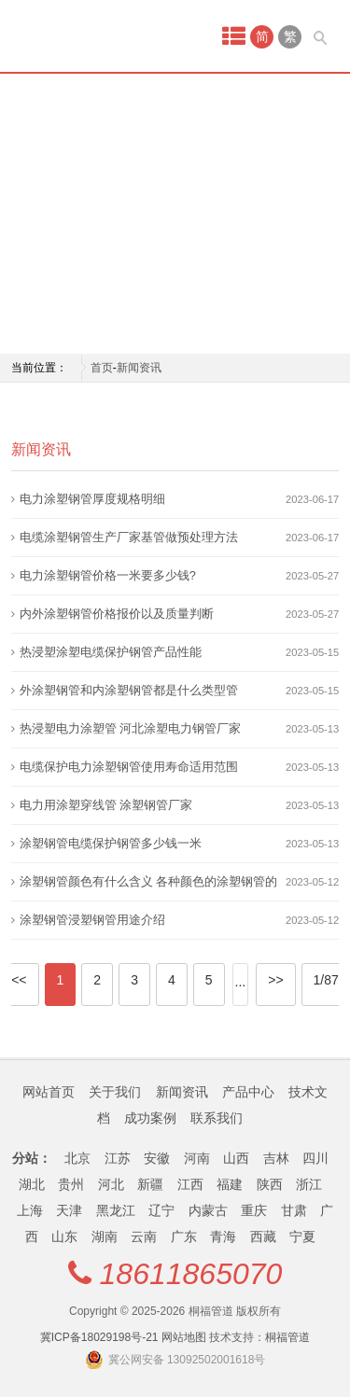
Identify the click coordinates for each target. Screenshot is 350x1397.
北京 (77, 1158)
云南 (144, 1236)
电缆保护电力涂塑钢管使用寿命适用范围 (129, 767)
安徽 (157, 1158)
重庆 (254, 1210)
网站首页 (48, 1091)
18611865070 (191, 1274)
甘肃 (294, 1210)
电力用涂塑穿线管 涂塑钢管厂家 (106, 805)
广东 (184, 1236)
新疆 (150, 1184)
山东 (64, 1236)
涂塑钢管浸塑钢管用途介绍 (92, 920)
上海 (30, 1210)
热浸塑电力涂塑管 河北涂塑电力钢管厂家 (131, 728)
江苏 (118, 1158)
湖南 (104, 1236)
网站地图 (183, 1337)
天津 (69, 1210)
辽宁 (161, 1210)
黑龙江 (115, 1210)
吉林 (276, 1158)
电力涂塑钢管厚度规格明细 (92, 499)
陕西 (270, 1184)
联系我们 (216, 1118)
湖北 (32, 1184)
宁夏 (302, 1236)
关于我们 (115, 1091)
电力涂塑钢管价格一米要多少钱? (108, 575)
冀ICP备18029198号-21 (99, 1337)
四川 (315, 1158)
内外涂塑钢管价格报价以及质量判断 (117, 614)
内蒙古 (208, 1210)
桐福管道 (287, 1337)
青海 (223, 1236)
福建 (230, 1184)
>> (275, 979)
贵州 (71, 1184)
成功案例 (150, 1118)
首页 (102, 367)
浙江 (309, 1184)
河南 (197, 1158)
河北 (111, 1184)
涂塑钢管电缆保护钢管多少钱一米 (111, 843)
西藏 (263, 1236)
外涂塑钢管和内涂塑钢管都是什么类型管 (129, 690)
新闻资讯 (139, 367)
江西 (190, 1184)
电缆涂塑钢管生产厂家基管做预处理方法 (129, 537)
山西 (236, 1158)
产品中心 (248, 1091)
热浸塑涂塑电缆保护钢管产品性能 (111, 652)
